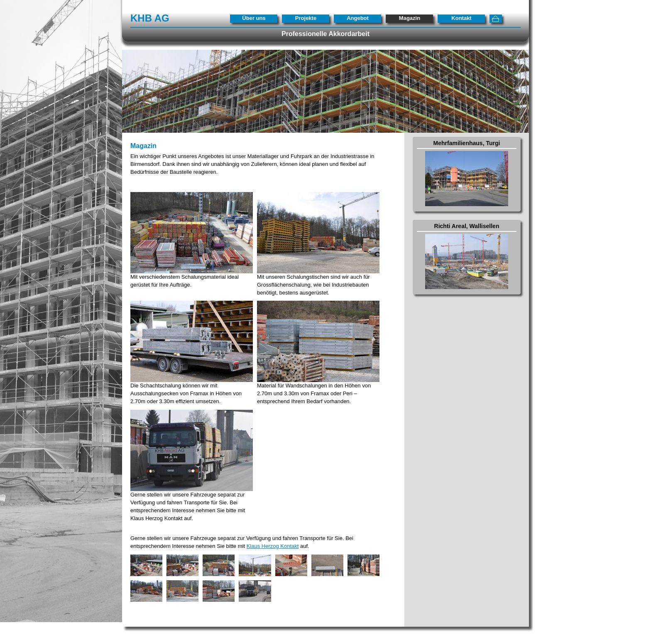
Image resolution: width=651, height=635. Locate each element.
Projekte (305, 18)
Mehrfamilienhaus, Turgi (466, 143)
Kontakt (461, 18)
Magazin (409, 18)
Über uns (253, 18)
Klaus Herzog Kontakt (273, 546)
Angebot (358, 18)
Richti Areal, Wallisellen (466, 226)
